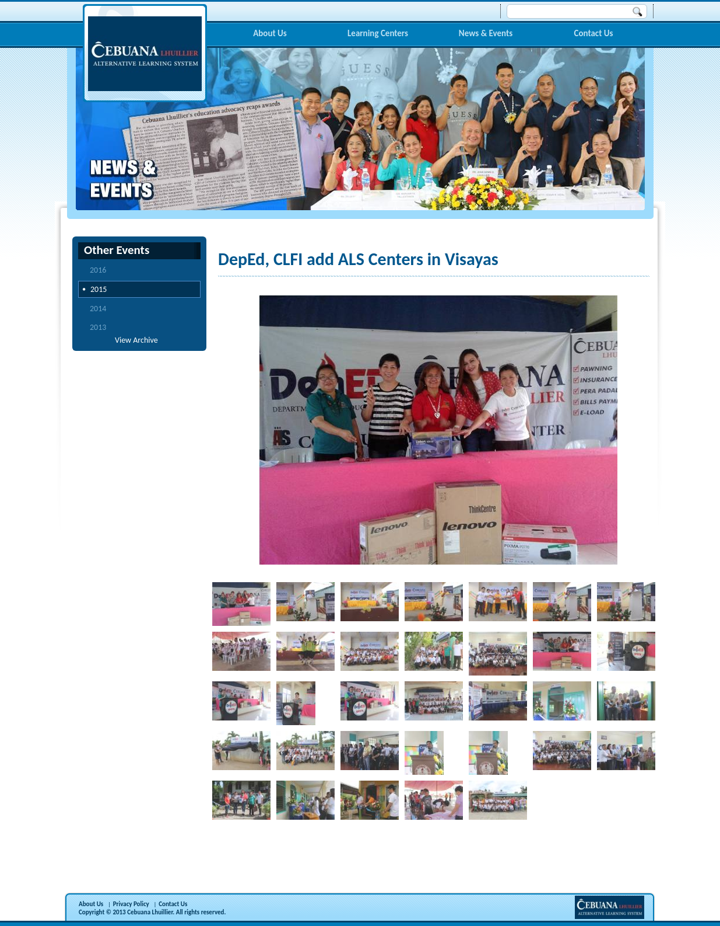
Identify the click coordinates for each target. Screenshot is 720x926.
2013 (98, 327)
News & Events (485, 33)
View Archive (136, 340)
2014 (98, 309)
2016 (98, 270)
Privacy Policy (131, 904)
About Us (270, 33)
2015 (98, 289)
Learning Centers (377, 33)
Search (638, 12)
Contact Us (593, 33)
